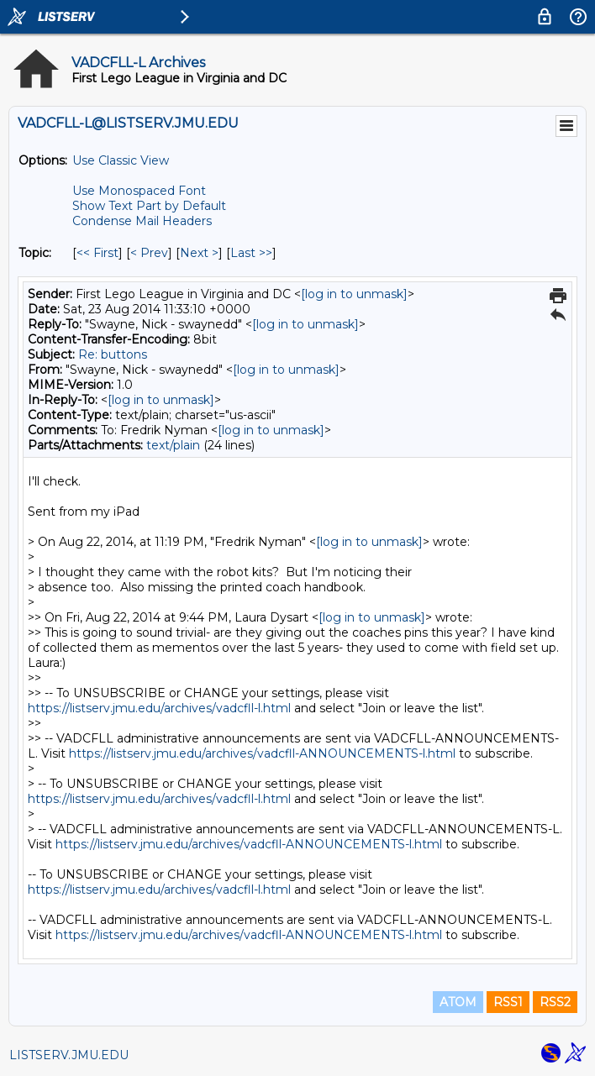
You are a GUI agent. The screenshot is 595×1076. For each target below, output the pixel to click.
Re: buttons (112, 354)
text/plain (173, 445)
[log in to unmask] (354, 294)
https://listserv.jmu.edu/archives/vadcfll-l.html (159, 708)
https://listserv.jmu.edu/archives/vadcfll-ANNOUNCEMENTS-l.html (262, 753)
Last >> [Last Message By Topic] (251, 252)
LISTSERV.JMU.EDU (69, 1055)
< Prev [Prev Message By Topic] (149, 252)
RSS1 (508, 1002)
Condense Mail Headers (142, 220)
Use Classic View (120, 160)
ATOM (458, 1002)
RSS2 (555, 1002)
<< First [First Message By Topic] (97, 252)
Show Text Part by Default (149, 205)
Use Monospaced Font (139, 190)
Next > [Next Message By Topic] (199, 252)
